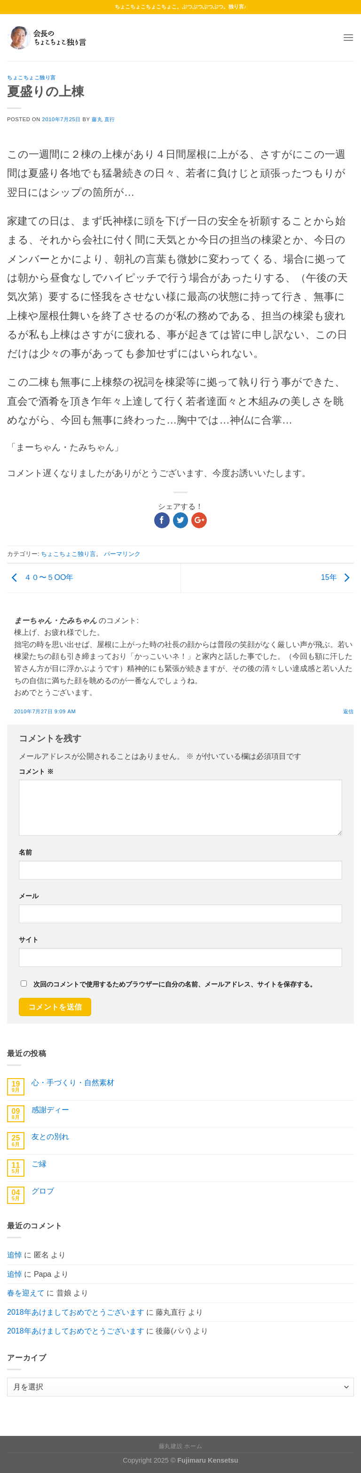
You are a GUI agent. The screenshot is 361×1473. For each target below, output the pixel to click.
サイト (29, 939)
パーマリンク (122, 553)
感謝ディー (50, 1110)
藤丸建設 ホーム (180, 1446)
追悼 (14, 1255)
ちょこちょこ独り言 (31, 77)
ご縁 (39, 1164)
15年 (337, 577)
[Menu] (348, 37)
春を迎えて (26, 1293)
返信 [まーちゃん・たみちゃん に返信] (348, 711)
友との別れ (50, 1137)
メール (29, 896)
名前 (25, 852)
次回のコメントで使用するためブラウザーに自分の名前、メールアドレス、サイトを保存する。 (174, 984)
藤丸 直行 (103, 119)
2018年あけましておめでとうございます (75, 1312)
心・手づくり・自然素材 (72, 1083)
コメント (36, 771)
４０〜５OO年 (40, 577)
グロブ (42, 1191)
